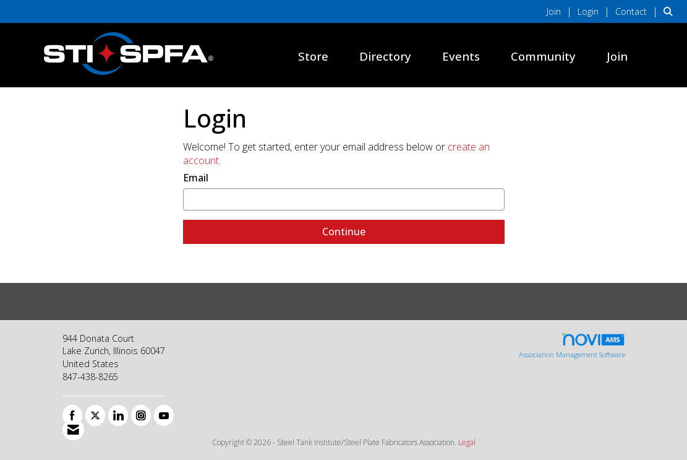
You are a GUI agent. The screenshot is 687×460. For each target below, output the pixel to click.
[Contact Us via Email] (73, 429)
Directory (385, 56)
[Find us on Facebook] (72, 415)
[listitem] (561, 11)
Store (313, 56)
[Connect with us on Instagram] (141, 415)
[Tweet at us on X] (95, 415)
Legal (467, 442)
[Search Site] (671, 11)
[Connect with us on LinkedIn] (118, 415)
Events (461, 56)
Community (543, 56)
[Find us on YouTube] (164, 415)
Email (195, 177)
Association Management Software (572, 345)
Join (617, 56)
